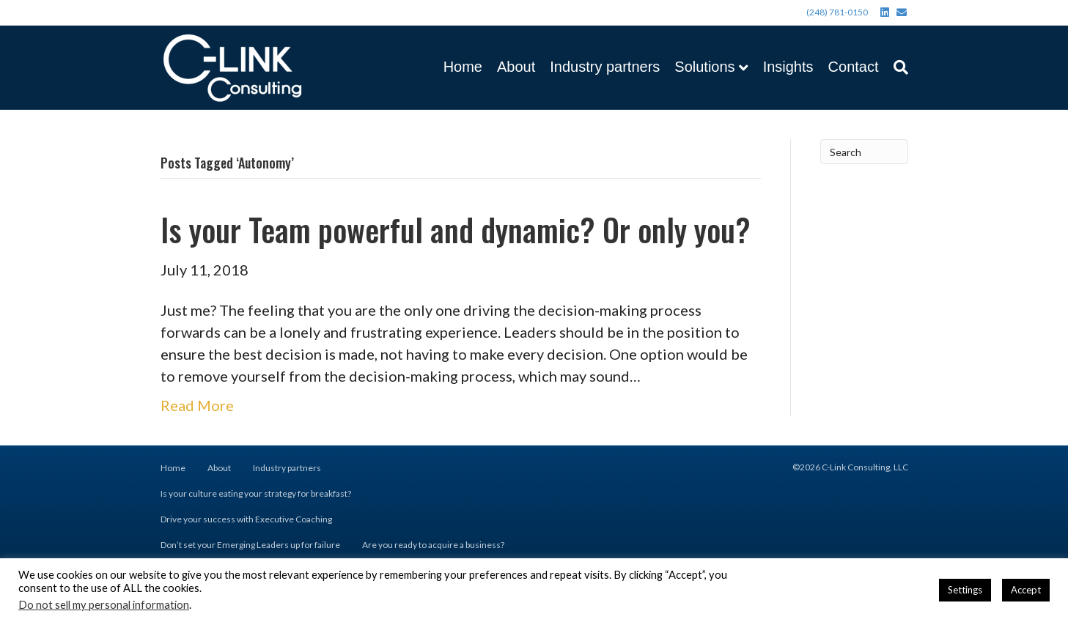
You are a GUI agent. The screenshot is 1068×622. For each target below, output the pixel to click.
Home (462, 67)
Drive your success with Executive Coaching (246, 519)
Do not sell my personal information (103, 605)
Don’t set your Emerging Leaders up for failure (250, 544)
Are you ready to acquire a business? (433, 544)
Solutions (704, 67)
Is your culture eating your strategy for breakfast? (256, 493)
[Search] (897, 67)
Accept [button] (1026, 590)
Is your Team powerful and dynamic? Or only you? (456, 229)
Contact (853, 67)
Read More (197, 405)
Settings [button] (965, 590)
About (516, 67)
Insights (788, 67)
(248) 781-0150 (837, 12)
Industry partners (605, 67)
